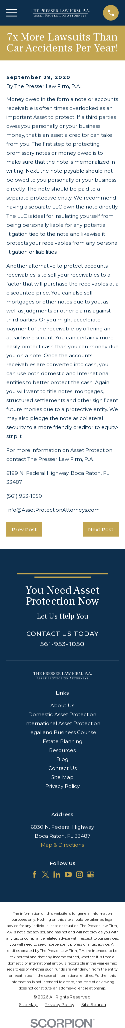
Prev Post (24, 529)
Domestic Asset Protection (62, 714)
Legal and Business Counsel (62, 732)
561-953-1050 (62, 644)
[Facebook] (34, 874)
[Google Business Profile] (90, 874)
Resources (62, 750)
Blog (62, 759)
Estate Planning (62, 741)
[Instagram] (79, 874)
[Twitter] (45, 874)
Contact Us (62, 768)
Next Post (100, 529)
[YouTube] (68, 874)
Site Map (62, 777)
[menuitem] (28, 1005)
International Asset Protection (62, 723)
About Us (62, 705)
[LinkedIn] (56, 874)
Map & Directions (62, 845)
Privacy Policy (62, 786)
